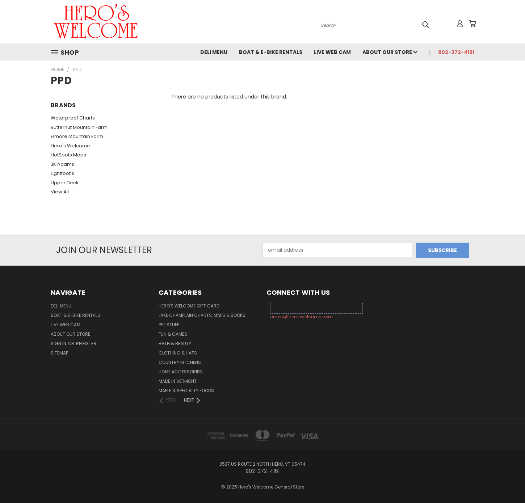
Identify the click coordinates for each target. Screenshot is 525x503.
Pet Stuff (169, 325)
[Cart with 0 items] (472, 23)
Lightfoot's (62, 173)
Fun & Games (173, 334)
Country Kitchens (180, 362)
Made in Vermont (178, 381)
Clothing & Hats (178, 353)
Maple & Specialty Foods (186, 390)
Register (86, 343)
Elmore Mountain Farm (77, 136)
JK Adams (62, 164)
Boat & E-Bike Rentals (270, 52)
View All (60, 191)
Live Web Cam (332, 52)
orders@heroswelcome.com (301, 317)
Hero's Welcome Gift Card (189, 306)
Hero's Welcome (70, 145)
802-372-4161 (456, 52)
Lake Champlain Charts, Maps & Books (202, 315)
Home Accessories (180, 372)
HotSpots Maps (68, 154)
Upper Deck (65, 182)
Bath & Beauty (175, 343)
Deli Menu (213, 52)
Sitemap (59, 353)
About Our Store (389, 52)
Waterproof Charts (73, 117)
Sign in (59, 343)
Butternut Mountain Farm (79, 127)
